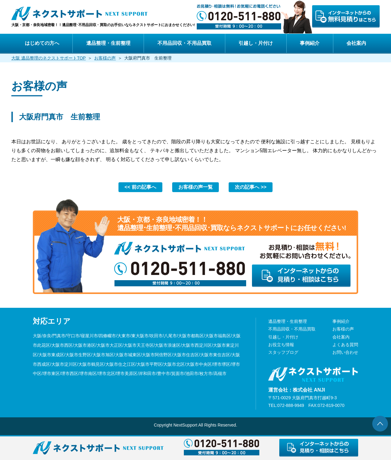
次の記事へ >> (250, 187)
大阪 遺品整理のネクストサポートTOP (48, 58)
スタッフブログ (283, 352)
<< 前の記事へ (140, 187)
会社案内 (356, 43)
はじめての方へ (42, 43)
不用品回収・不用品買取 (184, 43)
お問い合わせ (345, 352)
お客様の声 (105, 58)
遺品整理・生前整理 (108, 43)
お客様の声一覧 (195, 187)
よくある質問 (345, 344)
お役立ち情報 (281, 344)
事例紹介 (309, 43)
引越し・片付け (255, 43)
